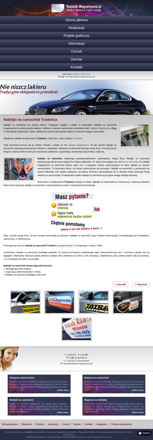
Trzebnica (77, 138)
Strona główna (76, 20)
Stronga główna (9, 424)
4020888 (84, 355)
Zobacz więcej (63, 390)
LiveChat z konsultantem (78, 361)
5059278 (72, 355)
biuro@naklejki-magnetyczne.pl (80, 77)
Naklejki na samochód (103, 182)
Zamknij (144, 433)
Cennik (76, 51)
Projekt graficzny (76, 36)
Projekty (40, 424)
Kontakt (76, 67)
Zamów (76, 59)
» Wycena (141, 284)
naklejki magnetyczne (78, 145)
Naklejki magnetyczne (100, 128)
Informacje (76, 43)
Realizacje (76, 28)
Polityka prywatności (121, 424)
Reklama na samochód (93, 382)
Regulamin (102, 424)
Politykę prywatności (101, 437)
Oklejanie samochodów (18, 382)
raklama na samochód (127, 162)
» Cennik (120, 284)
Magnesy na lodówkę (93, 406)
